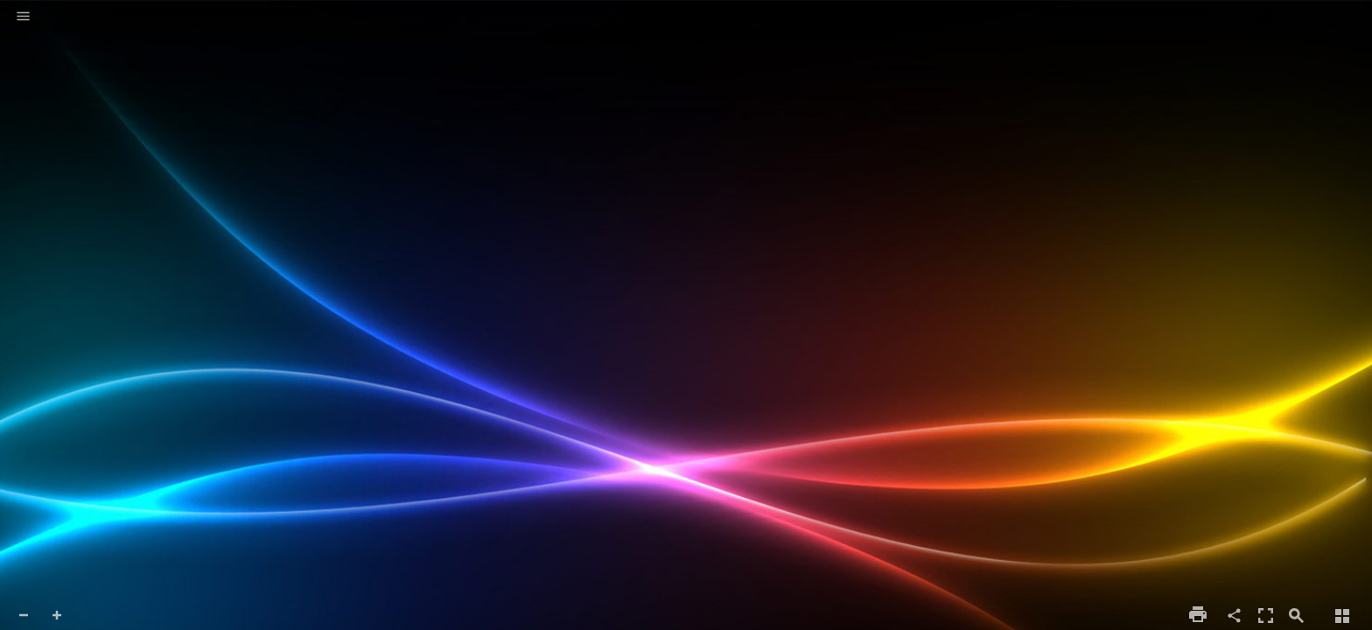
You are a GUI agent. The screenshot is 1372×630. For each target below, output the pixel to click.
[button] (23, 17)
